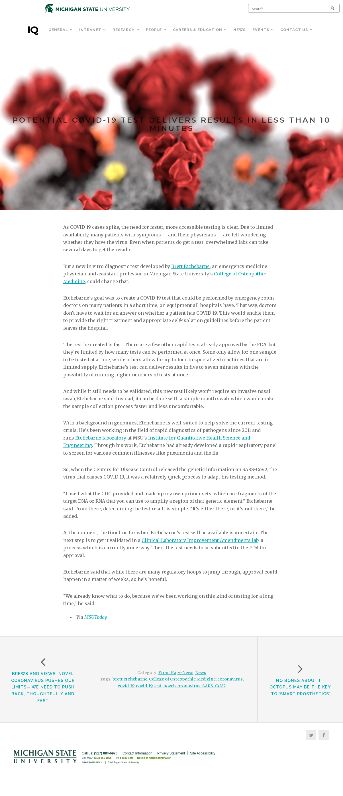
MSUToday (95, 617)
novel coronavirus (182, 685)
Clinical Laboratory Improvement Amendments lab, (201, 540)
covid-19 (126, 685)
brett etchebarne (130, 679)
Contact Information (137, 753)
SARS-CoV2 (214, 685)
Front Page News (175, 672)
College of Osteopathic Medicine (182, 679)
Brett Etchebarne (190, 266)
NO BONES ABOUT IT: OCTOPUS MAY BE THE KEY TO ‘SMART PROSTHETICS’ (300, 687)
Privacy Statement (171, 753)
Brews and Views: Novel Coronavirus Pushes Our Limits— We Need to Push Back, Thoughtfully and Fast (43, 687)
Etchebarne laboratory (100, 438)
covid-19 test (149, 685)
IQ (32, 30)
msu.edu (127, 757)
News (200, 672)
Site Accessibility (202, 753)
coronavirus (230, 679)
